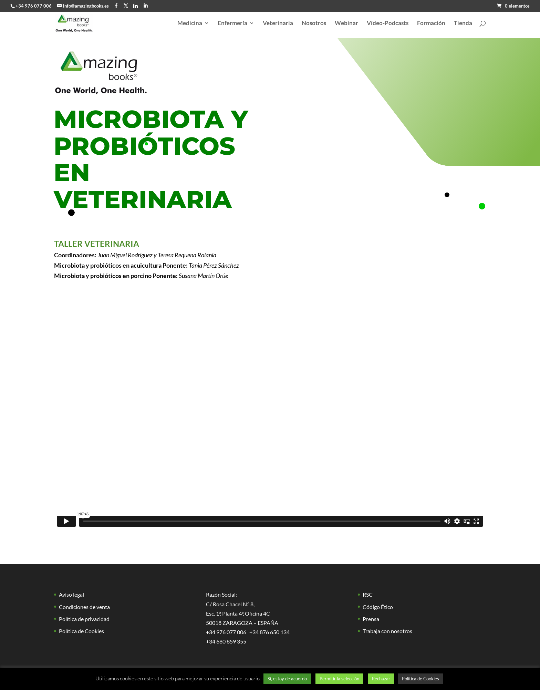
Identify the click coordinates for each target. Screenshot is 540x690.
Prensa (371, 619)
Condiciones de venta (84, 607)
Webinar (346, 24)
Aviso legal (71, 594)
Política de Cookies (81, 631)
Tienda (463, 24)
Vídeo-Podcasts (387, 24)
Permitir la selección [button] (339, 678)
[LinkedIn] (145, 5)
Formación (431, 24)
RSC (368, 594)
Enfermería (232, 24)
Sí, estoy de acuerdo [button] (287, 678)
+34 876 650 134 (269, 632)
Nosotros (314, 24)
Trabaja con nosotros (387, 631)
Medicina (189, 24)
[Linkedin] (135, 5)
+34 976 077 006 (33, 6)
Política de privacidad (84, 619)
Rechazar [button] (381, 678)
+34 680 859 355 (226, 641)
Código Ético (378, 607)
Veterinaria (278, 24)
